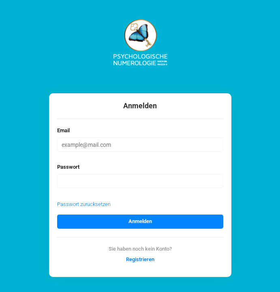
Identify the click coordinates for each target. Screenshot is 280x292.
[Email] (140, 144)
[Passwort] (140, 181)
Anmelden (140, 221)
